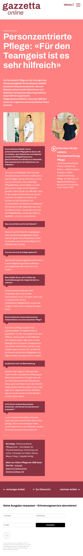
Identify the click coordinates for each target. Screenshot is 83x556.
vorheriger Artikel (14, 489)
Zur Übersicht (42, 489)
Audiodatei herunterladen (68, 185)
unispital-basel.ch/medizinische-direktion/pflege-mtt (16, 468)
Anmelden (50, 525)
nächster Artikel (70, 489)
